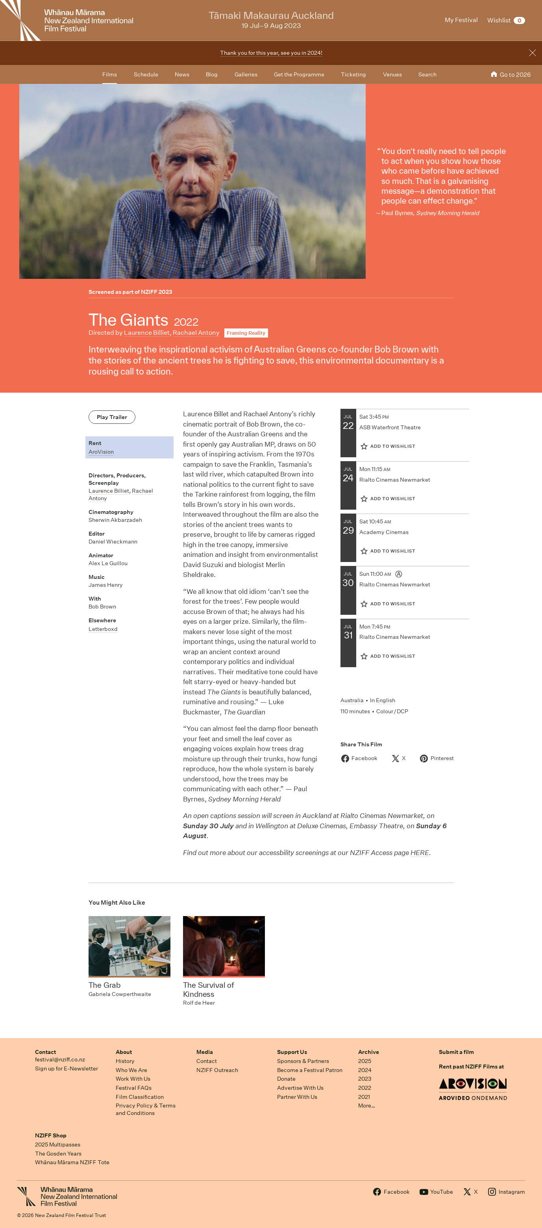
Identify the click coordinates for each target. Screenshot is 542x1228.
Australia (352, 700)
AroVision (101, 451)
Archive (368, 1051)
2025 (364, 1061)
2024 (365, 1070)
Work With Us (133, 1078)
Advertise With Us (300, 1087)
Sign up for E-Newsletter (66, 1068)
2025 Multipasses (57, 1144)
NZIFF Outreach (217, 1070)
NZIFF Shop (51, 1135)
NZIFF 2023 (156, 291)
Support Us (292, 1051)
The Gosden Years (58, 1153)
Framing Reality (246, 333)
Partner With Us (297, 1096)
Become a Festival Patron (309, 1070)
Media (204, 1051)
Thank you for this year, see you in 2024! (271, 52)
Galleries (246, 74)
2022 (364, 1087)
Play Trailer (112, 417)
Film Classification (140, 1096)
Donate (286, 1078)
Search (427, 74)
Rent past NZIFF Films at (471, 1066)
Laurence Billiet (147, 332)
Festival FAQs (134, 1087)
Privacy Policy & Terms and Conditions (146, 1109)
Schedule (146, 74)
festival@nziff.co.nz (60, 1059)
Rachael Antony (196, 332)
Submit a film (456, 1051)
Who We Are (131, 1070)
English (385, 700)
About (124, 1051)
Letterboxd (103, 629)
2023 (365, 1078)
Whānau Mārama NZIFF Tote (72, 1162)
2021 (364, 1096)
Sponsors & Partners (303, 1061)
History (125, 1061)
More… (366, 1105)
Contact (45, 1051)
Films (109, 74)
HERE (420, 852)
